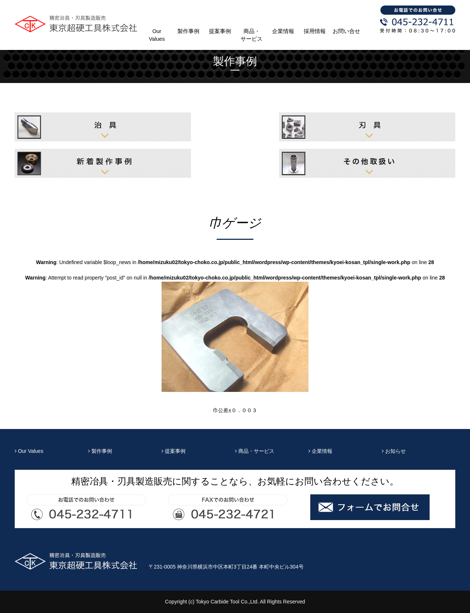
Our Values (156, 35)
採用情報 (315, 31)
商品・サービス (252, 35)
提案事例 (220, 31)
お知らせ (394, 451)
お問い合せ (346, 31)
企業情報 (283, 31)
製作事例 (188, 31)
